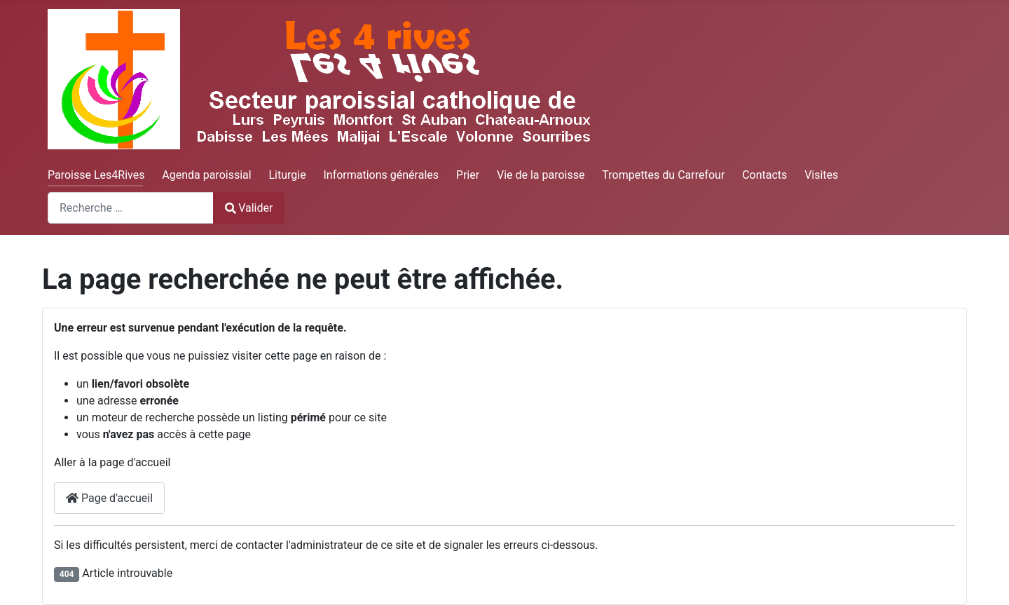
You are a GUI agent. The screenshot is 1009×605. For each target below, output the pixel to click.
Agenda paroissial (206, 175)
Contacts (764, 175)
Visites (821, 175)
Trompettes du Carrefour (663, 175)
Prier (467, 175)
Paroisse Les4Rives (96, 175)
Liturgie (287, 175)
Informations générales (381, 175)
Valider (249, 208)
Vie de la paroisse (541, 175)
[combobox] (131, 208)
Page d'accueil (109, 498)
